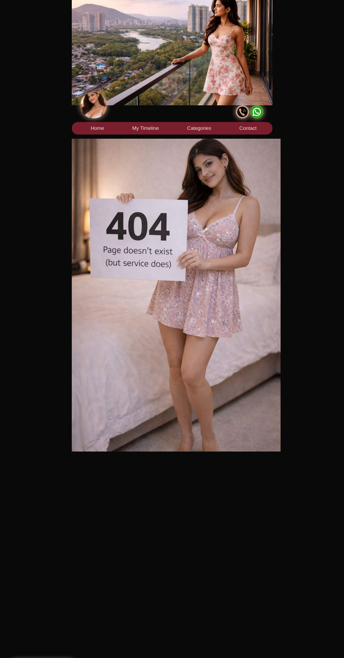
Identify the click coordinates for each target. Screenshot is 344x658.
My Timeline (145, 128)
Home (97, 128)
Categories (199, 128)
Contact (248, 128)
